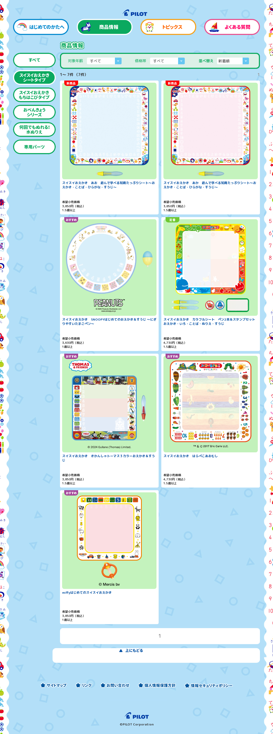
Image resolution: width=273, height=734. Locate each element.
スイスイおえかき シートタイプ (34, 90)
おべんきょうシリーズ (34, 125)
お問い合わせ (115, 685)
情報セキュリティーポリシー (208, 685)
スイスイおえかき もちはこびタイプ (34, 108)
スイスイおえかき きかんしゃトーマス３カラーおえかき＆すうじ (108, 471)
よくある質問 (232, 40)
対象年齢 (75, 73)
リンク (83, 685)
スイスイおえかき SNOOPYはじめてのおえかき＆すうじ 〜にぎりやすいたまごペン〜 (109, 334)
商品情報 (105, 40)
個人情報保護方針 (157, 685)
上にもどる (160, 668)
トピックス (168, 40)
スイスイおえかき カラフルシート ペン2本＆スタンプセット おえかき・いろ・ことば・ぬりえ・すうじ (210, 334)
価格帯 (140, 73)
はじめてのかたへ (41, 40)
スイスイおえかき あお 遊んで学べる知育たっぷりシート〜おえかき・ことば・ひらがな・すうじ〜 (108, 198)
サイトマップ (53, 685)
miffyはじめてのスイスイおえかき (87, 606)
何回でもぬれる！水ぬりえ (34, 142)
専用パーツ (34, 160)
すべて (34, 73)
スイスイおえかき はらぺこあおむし (190, 469)
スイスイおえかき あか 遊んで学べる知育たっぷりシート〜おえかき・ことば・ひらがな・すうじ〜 (209, 198)
